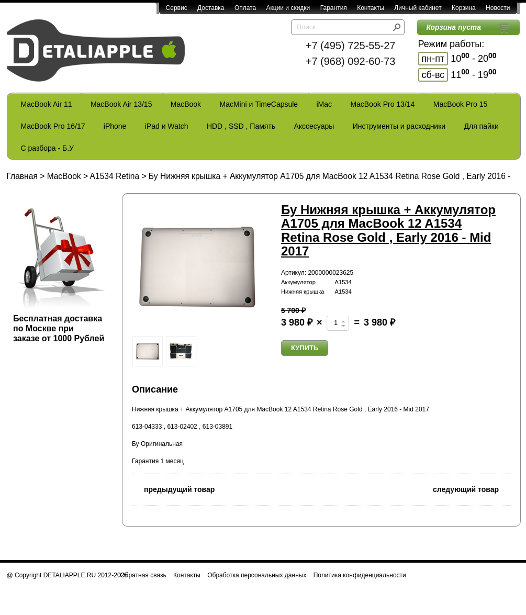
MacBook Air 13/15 (121, 104)
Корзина (464, 8)
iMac (324, 104)
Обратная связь (143, 575)
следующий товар (472, 489)
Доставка (211, 8)
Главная (22, 176)
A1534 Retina (115, 176)
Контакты (370, 8)
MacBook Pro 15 (460, 104)
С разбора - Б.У (47, 148)
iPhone (115, 126)
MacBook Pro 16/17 (53, 126)
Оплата (245, 8)
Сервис (176, 8)
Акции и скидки (288, 8)
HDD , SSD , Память (241, 126)
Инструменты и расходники (399, 126)
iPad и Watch (166, 126)
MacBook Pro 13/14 (382, 104)
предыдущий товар (173, 489)
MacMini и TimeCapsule (258, 104)
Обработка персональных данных (256, 575)
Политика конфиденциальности (360, 575)
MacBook (186, 104)
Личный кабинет (417, 8)
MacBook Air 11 (46, 104)
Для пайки (481, 126)
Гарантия (333, 8)
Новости (498, 8)
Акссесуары (314, 126)
